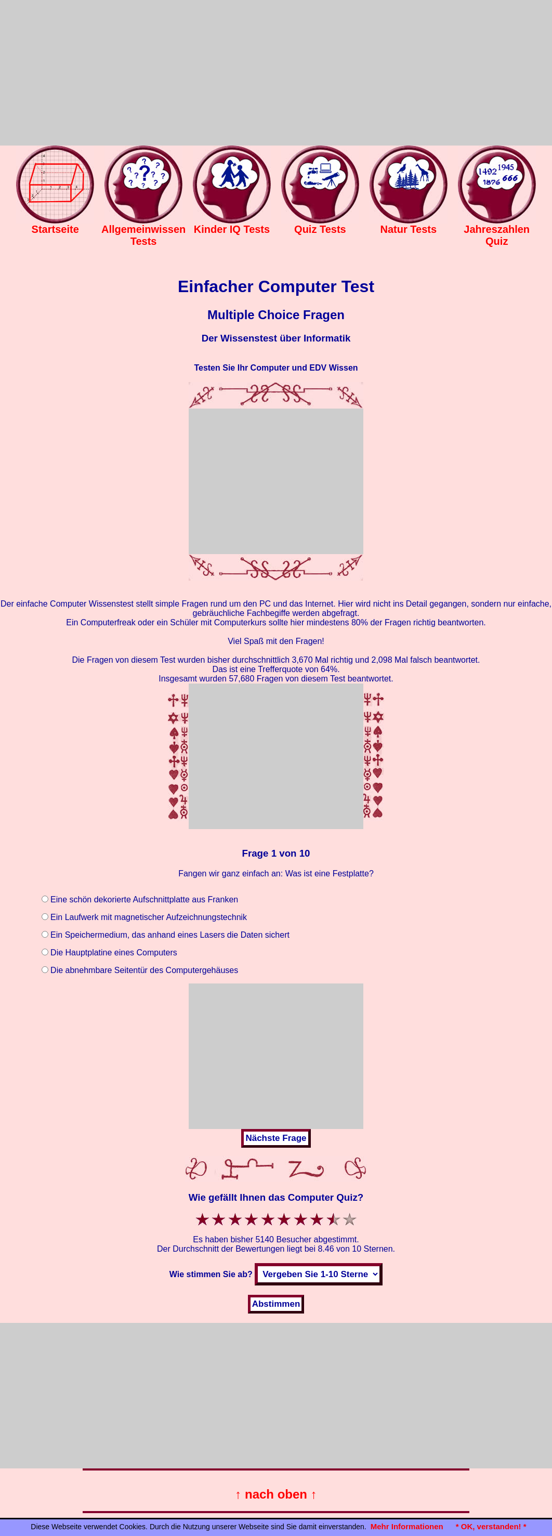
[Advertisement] (276, 73)
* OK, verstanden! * (491, 1526)
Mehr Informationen (407, 1526)
